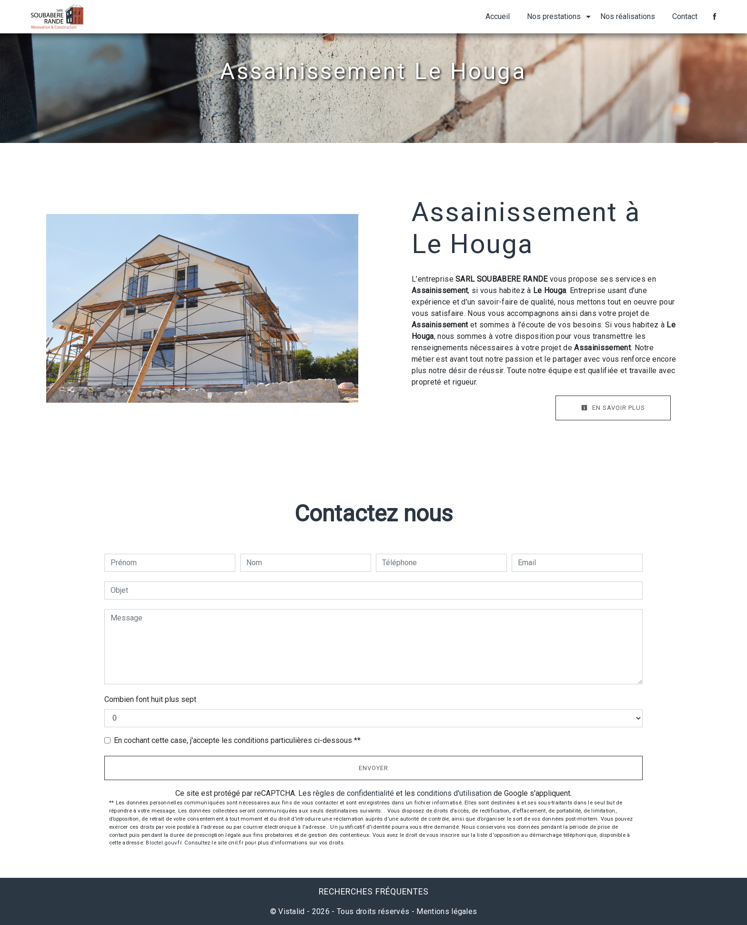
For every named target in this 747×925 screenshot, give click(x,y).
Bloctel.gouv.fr (163, 843)
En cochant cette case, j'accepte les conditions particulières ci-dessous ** (237, 740)
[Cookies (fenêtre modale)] (3, 919)
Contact (684, 16)
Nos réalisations (627, 16)
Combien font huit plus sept (150, 699)
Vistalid (291, 911)
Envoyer (373, 768)
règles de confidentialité (353, 793)
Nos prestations (554, 16)
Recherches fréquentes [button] (374, 891)
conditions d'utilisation (454, 793)
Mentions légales (445, 911)
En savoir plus (613, 407)
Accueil (497, 16)
